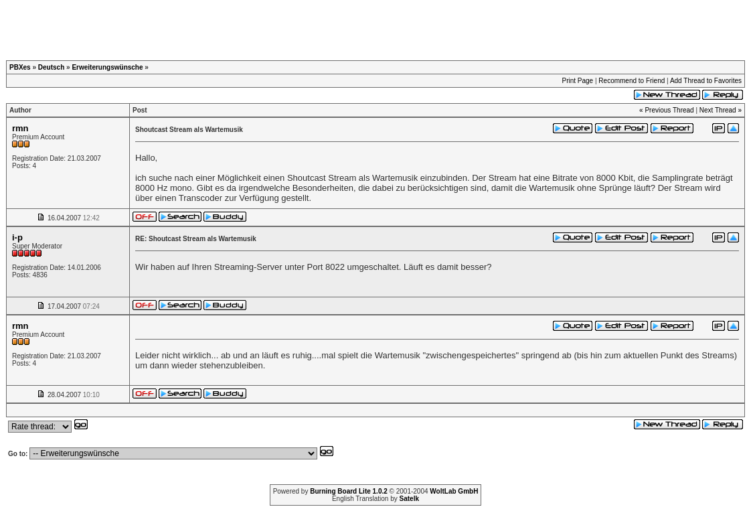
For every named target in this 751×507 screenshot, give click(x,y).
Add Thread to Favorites (706, 80)
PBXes (20, 67)
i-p (17, 237)
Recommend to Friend (631, 80)
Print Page (577, 80)
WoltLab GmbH (454, 491)
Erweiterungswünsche (107, 67)
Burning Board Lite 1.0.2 (349, 491)
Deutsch (51, 67)
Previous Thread (669, 110)
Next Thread (717, 110)
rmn (20, 128)
